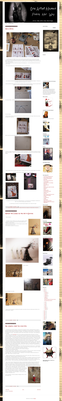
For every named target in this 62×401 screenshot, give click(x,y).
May (45, 304)
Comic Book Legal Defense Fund (48, 176)
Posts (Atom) (11, 391)
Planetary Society (46, 190)
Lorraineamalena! (46, 181)
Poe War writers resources (47, 191)
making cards (36, 207)
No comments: (15, 206)
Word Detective (46, 199)
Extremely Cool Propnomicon (48, 178)
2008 (44, 314)
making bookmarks (32, 207)
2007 (44, 315)
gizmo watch (45, 179)
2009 (44, 313)
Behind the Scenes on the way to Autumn (19, 213)
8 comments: (14, 386)
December (46, 292)
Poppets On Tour (46, 192)
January (46, 309)
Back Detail (9, 28)
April (45, 305)
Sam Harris (45, 193)
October (46, 294)
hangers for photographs (16, 207)
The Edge (45, 196)
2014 (44, 288)
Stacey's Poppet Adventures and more (49, 194)
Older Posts (38, 389)
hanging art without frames (22, 207)
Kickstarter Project (10, 23)
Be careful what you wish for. (16, 326)
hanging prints (28, 207)
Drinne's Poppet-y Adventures (48, 177)
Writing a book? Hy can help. (48, 200)
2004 (44, 319)
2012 (44, 291)
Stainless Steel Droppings (47, 195)
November (46, 293)
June (45, 303)
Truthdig (45, 198)
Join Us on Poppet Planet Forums (48, 180)
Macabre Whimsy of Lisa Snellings (48, 182)
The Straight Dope (46, 197)
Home (6, 23)
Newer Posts (7, 389)
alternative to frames (10, 207)
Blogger (35, 398)
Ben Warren (15, 334)
